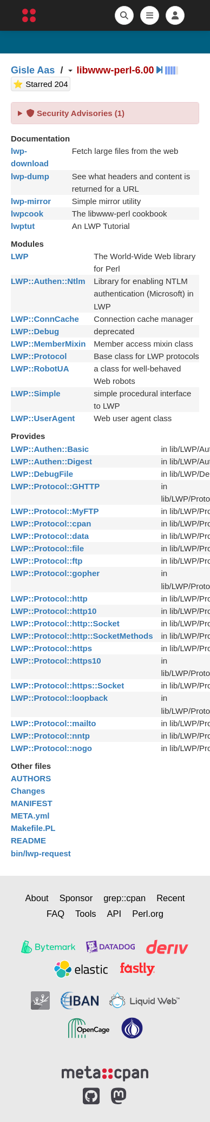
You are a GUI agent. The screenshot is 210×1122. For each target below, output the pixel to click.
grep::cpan (124, 898)
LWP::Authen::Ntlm (48, 281)
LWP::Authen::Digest (51, 461)
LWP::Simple (36, 393)
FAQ (55, 913)
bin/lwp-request (41, 853)
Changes (28, 790)
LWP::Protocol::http (49, 598)
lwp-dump (30, 176)
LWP (20, 256)
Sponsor (76, 898)
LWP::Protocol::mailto (53, 723)
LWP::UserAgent (43, 418)
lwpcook (27, 213)
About (37, 898)
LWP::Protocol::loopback (59, 697)
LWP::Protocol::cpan (51, 523)
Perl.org (147, 913)
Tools (85, 913)
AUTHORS (31, 778)
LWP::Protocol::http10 (53, 611)
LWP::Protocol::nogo (51, 748)
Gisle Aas (33, 70)
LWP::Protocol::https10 (56, 660)
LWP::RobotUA (40, 368)
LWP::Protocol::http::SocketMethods (82, 635)
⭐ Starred (41, 83)
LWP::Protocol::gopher (55, 573)
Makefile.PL (33, 828)
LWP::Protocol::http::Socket (65, 623)
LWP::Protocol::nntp (50, 735)
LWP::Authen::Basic (50, 449)
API (114, 913)
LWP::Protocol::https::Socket (67, 685)
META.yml (30, 815)
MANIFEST (31, 803)
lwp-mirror (31, 201)
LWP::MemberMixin (48, 343)
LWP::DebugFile (42, 473)
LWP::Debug (35, 331)
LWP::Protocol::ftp (46, 560)
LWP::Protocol (39, 356)
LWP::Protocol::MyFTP (55, 511)
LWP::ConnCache (45, 318)
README (28, 840)
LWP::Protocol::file (47, 548)
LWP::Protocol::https (51, 648)
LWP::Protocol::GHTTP (55, 486)
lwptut (23, 226)
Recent (170, 898)
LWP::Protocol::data (50, 535)
